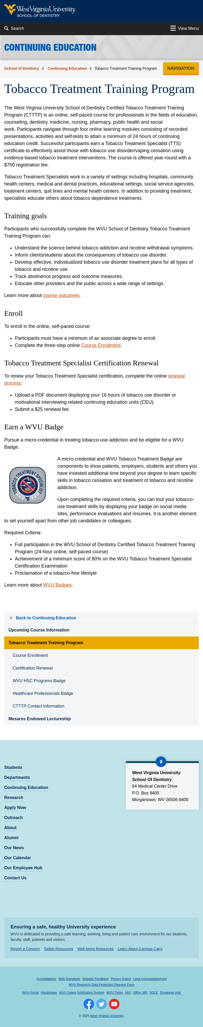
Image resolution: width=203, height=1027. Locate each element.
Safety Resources (58, 949)
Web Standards (69, 979)
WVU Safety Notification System (81, 993)
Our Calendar (17, 858)
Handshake (49, 993)
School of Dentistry (21, 68)
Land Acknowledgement (150, 979)
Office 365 (140, 993)
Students (13, 767)
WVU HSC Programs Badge (39, 681)
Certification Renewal (33, 668)
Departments (17, 777)
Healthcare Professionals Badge (43, 693)
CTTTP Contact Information (38, 706)
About (10, 827)
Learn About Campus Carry (140, 949)
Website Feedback (95, 979)
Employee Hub (170, 993)
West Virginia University (106, 1016)
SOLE (154, 993)
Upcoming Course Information (38, 630)
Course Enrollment (101, 345)
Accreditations (46, 979)
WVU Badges (57, 585)
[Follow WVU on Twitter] (101, 1004)
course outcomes (61, 295)
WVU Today (115, 993)
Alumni (11, 837)
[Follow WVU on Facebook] (89, 1004)
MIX (128, 993)
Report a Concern (25, 949)
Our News (14, 847)
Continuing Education (67, 68)
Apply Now (15, 807)
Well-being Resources (95, 949)
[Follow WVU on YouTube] (114, 1004)
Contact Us (15, 878)
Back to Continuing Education (46, 618)
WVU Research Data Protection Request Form (101, 985)
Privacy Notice (120, 979)
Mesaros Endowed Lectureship (39, 719)
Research (13, 797)
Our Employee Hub (23, 868)
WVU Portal (30, 993)
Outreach (13, 817)
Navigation (182, 68)
